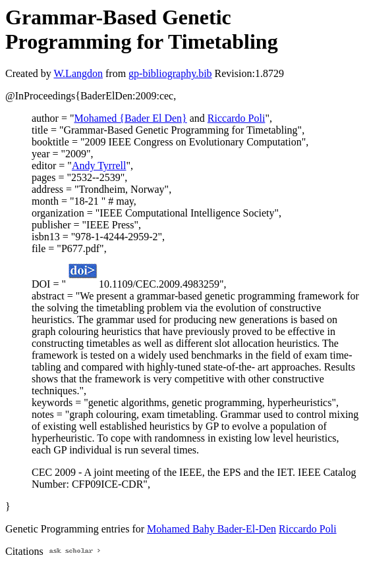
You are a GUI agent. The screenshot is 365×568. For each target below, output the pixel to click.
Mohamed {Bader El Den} (130, 118)
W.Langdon (78, 73)
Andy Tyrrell (99, 165)
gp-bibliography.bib (170, 73)
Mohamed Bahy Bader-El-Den (211, 528)
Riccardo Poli (237, 118)
